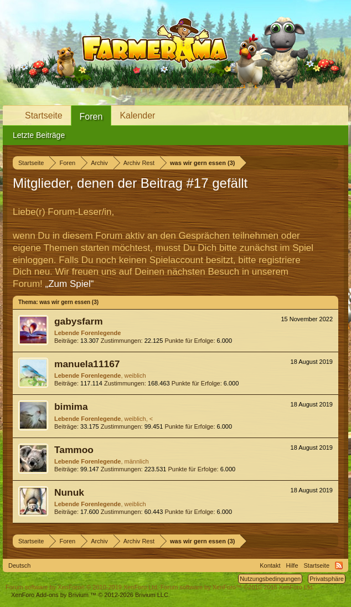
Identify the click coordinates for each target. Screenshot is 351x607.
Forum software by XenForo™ (237, 587)
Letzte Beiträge (39, 135)
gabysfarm (78, 321)
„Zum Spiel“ (69, 284)
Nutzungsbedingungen (270, 578)
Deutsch (19, 565)
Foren (91, 116)
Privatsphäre (326, 578)
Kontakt (270, 565)
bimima (71, 406)
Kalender (137, 115)
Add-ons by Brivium (90, 594)
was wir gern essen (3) (69, 302)
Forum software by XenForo (82, 587)
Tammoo (74, 449)
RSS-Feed (339, 565)
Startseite (44, 115)
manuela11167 (87, 363)
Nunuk (69, 492)
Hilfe (292, 565)
